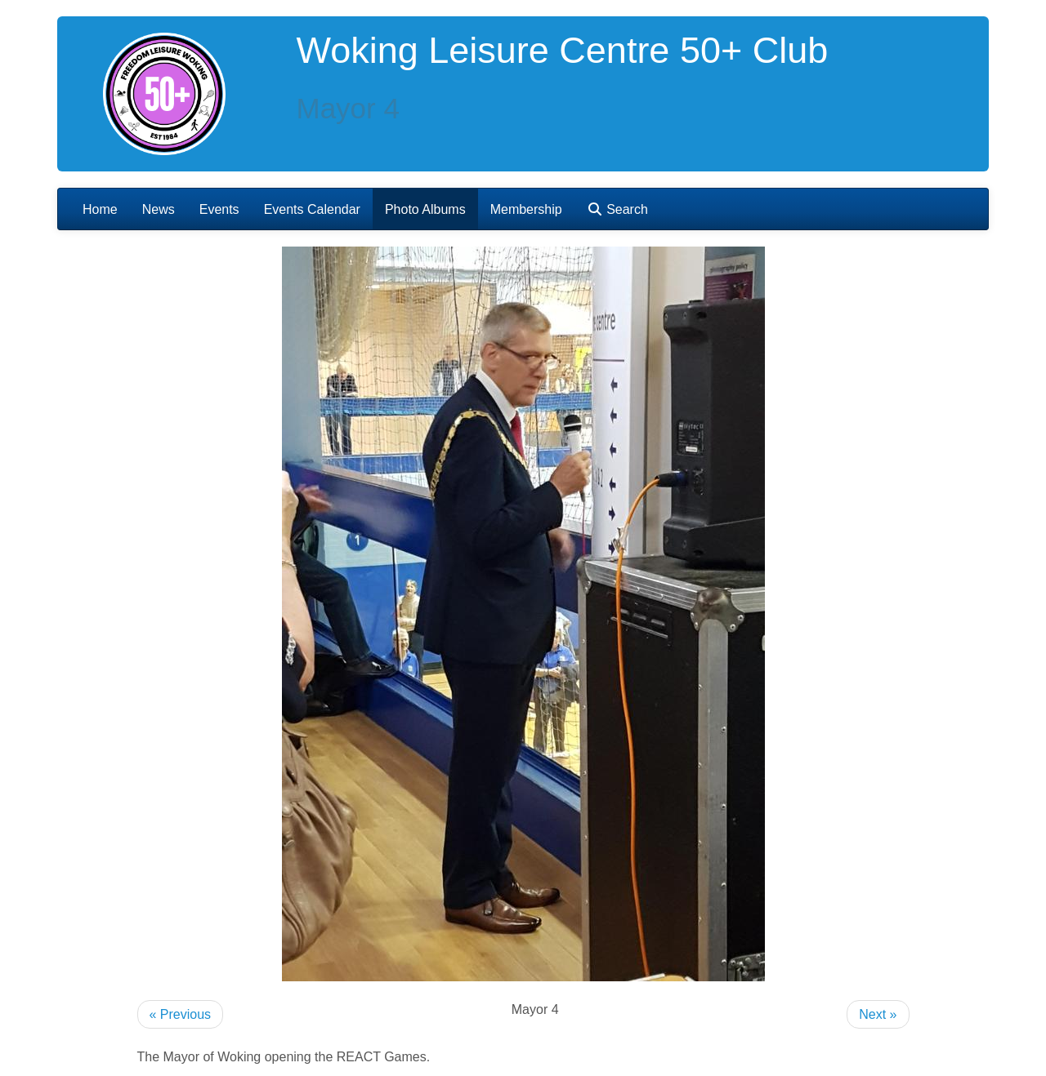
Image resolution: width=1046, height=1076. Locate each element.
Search (617, 209)
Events (219, 209)
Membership (526, 209)
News (158, 209)
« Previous (181, 1014)
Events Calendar (312, 209)
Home (100, 209)
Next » (877, 1014)
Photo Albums (425, 209)
